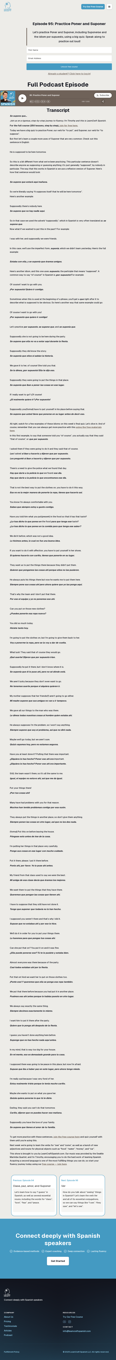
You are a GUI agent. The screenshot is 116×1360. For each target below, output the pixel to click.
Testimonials (10, 1326)
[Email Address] (69, 58)
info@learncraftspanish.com (77, 1331)
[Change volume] (48, 101)
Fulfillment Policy (11, 1352)
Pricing (7, 1321)
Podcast (8, 1335)
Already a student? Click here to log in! (69, 73)
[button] (109, 6)
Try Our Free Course (93, 6)
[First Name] (69, 50)
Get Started (58, 1261)
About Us (8, 1317)
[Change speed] (32, 101)
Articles (8, 1330)
